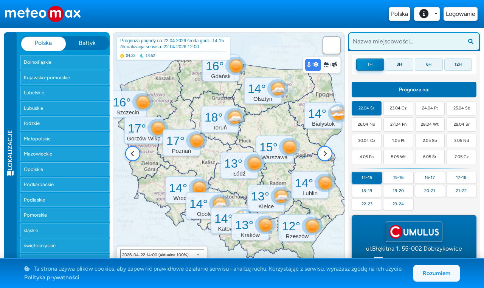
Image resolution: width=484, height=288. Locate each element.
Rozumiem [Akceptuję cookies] (436, 273)
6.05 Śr (429, 156)
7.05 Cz (461, 156)
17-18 (461, 177)
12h (458, 64)
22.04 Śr (366, 108)
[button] (143, 130)
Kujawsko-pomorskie (47, 77)
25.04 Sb (461, 108)
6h (428, 64)
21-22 (461, 190)
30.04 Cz (366, 140)
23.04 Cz (398, 108)
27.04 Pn (398, 124)
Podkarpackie (39, 184)
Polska (399, 13)
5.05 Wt (398, 156)
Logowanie (460, 13)
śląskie (31, 230)
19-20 (398, 190)
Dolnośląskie (37, 62)
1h (370, 64)
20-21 (429, 190)
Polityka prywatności (51, 277)
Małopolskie (37, 139)
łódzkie (32, 123)
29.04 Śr (462, 124)
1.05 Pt (398, 140)
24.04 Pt (430, 108)
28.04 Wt (430, 124)
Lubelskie (34, 92)
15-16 (398, 177)
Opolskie (33, 169)
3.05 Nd (461, 140)
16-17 (430, 177)
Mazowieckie (38, 154)
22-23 (366, 204)
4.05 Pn (367, 156)
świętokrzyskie (40, 245)
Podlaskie (34, 200)
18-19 (366, 190)
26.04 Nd (366, 124)
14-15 (366, 177)
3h (399, 64)
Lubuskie (33, 108)
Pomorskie (35, 215)
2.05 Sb (430, 140)
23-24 (398, 204)
